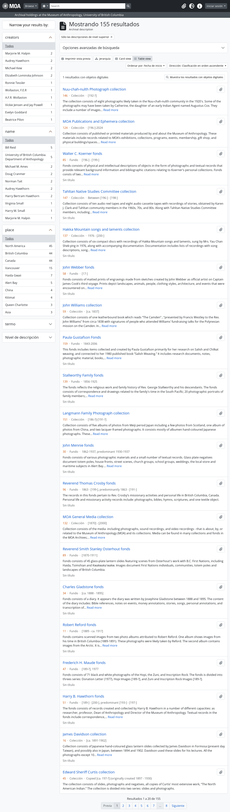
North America (28, 247)
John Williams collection (82, 305)
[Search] (87, 6)
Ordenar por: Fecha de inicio (145, 65)
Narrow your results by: (28, 24)
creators (12, 37)
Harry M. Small (28, 211)
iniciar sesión (215, 6)
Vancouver (28, 269)
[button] (184, 6)
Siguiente (178, 806)
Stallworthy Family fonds (83, 375)
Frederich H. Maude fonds (84, 663)
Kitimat (28, 298)
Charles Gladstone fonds (83, 587)
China (28, 291)
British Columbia (28, 254)
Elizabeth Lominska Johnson (28, 76)
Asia (28, 313)
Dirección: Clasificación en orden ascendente (196, 65)
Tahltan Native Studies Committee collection (99, 191)
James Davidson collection (84, 734)
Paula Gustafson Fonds (82, 337)
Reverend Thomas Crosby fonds (89, 483)
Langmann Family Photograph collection (96, 413)
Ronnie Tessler (28, 84)
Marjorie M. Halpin (28, 54)
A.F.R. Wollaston (28, 98)
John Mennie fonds (78, 445)
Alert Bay (28, 284)
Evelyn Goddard (28, 113)
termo (10, 324)
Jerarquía (103, 58)
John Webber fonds (78, 267)
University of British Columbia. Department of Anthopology (28, 157)
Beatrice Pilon (28, 120)
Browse (30, 6)
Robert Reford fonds (79, 625)
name (10, 131)
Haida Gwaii (28, 276)
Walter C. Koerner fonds (82, 153)
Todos (9, 46)
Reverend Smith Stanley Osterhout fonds (96, 549)
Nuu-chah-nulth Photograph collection (94, 89)
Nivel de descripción (22, 337)
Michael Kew (28, 69)
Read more (110, 110)
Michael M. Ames (28, 167)
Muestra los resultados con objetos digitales (194, 77)
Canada (28, 261)
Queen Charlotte (28, 306)
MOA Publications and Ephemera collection (98, 121)
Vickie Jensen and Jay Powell (28, 106)
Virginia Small (28, 204)
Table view (142, 58)
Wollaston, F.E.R (28, 91)
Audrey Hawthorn (28, 61)
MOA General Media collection (88, 517)
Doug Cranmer (28, 175)
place (9, 229)
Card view (123, 58)
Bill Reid (28, 148)
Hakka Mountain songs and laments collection (101, 229)
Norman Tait (28, 182)
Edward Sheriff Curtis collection (89, 772)
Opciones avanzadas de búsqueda (91, 47)
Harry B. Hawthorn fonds (83, 696)
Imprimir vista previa (75, 58)
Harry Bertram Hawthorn (28, 197)
